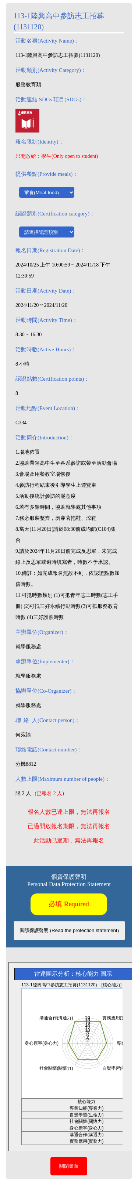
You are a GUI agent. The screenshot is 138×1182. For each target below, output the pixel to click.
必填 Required (69, 904)
